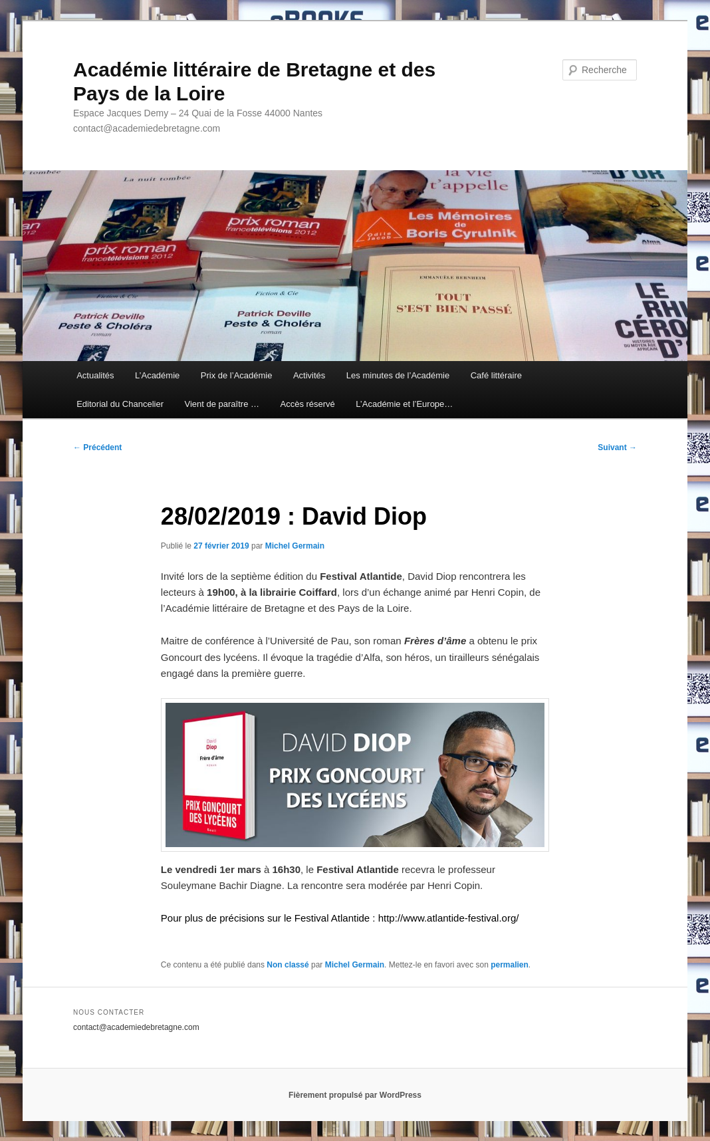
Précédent (97, 447)
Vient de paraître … (221, 404)
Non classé (287, 964)
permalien (510, 964)
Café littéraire (496, 375)
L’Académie (157, 375)
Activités (309, 375)
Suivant (617, 447)
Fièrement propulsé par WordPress (355, 1095)
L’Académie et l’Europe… (404, 404)
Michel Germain (294, 546)
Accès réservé (307, 404)
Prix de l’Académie (237, 375)
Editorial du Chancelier (120, 404)
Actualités (95, 375)
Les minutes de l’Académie (397, 375)
